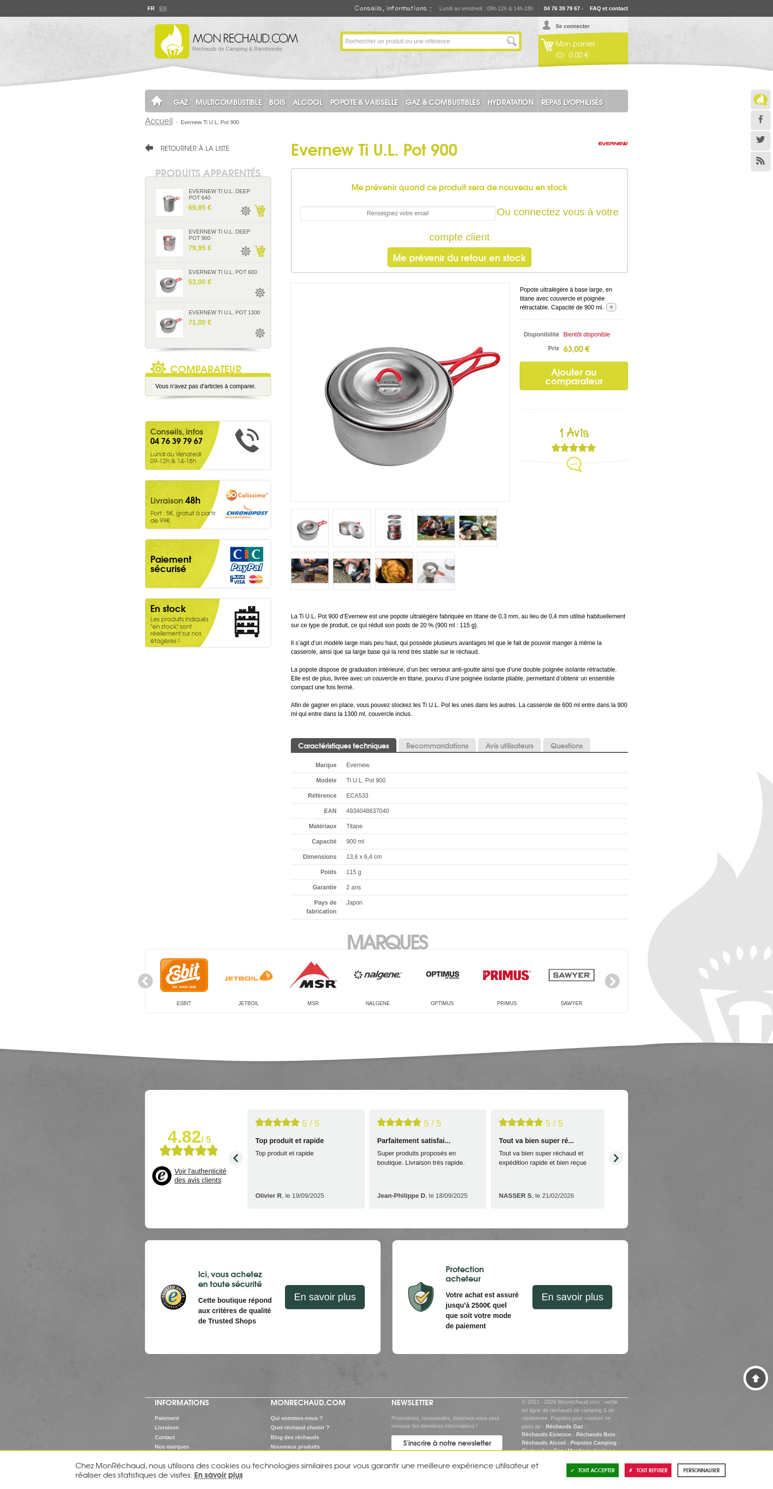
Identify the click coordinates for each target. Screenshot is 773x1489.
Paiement (167, 1418)
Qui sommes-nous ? (297, 1418)
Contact (165, 1437)
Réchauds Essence (546, 1434)
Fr (150, 8)
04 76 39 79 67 (562, 8)
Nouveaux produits (295, 1447)
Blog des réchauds (295, 1437)
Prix (554, 348)
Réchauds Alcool (544, 1443)
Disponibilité (541, 334)
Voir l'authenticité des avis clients (200, 1175)
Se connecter (573, 26)
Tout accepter (592, 1470)
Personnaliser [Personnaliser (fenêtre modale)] (701, 1470)
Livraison (167, 1427)
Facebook (761, 120)
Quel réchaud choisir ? (300, 1427)
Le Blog (761, 99)
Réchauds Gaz (564, 1426)
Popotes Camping (593, 1443)
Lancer (511, 41)
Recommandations (437, 745)
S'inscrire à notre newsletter (447, 1442)
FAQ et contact (609, 8)
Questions (567, 745)
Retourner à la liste (195, 148)
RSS (761, 161)
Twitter (761, 141)
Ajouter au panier (259, 211)
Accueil (159, 121)
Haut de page (755, 1378)
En (162, 8)
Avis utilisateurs (509, 745)
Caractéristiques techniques (343, 745)
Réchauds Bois (595, 1434)
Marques (387, 940)
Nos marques (172, 1447)
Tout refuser (648, 1470)
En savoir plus (325, 1296)
